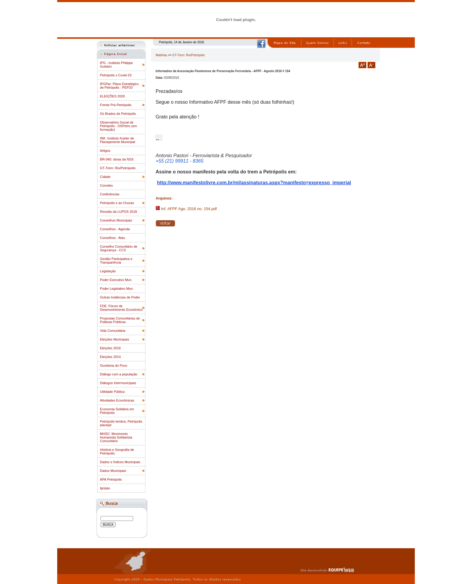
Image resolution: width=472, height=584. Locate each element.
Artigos (105, 150)
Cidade (105, 177)
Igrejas (105, 488)
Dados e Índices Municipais (120, 462)
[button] (159, 138)
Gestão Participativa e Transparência (116, 260)
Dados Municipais (113, 470)
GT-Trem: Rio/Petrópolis (117, 168)
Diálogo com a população (118, 374)
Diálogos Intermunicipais (118, 383)
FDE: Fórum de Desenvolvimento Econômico (121, 307)
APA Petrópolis (111, 479)
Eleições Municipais (114, 339)
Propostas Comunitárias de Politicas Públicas (120, 320)
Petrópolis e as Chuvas (117, 203)
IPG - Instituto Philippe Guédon (116, 64)
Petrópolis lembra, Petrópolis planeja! (121, 423)
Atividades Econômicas (117, 400)
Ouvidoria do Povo (113, 365)
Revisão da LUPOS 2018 (118, 211)
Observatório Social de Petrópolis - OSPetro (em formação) (118, 126)
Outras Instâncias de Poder (120, 297)
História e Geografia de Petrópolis (117, 451)
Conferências (110, 194)
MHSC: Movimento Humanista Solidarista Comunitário (116, 437)
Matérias (161, 55)
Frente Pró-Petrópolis (116, 105)
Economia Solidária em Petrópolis (117, 410)
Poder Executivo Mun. (116, 280)
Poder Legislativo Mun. (117, 288)
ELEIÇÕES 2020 (112, 96)
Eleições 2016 (110, 348)
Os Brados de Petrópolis (118, 113)
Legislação (108, 271)
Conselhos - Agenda (115, 229)
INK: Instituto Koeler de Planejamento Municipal (117, 140)
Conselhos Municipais (116, 220)
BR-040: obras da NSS (117, 159)
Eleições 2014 (110, 357)
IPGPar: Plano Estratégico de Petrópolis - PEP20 (119, 85)
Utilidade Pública (112, 391)
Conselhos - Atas (112, 238)
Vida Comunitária (112, 330)
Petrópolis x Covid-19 (116, 75)
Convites (106, 185)
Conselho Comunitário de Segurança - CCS (118, 248)
